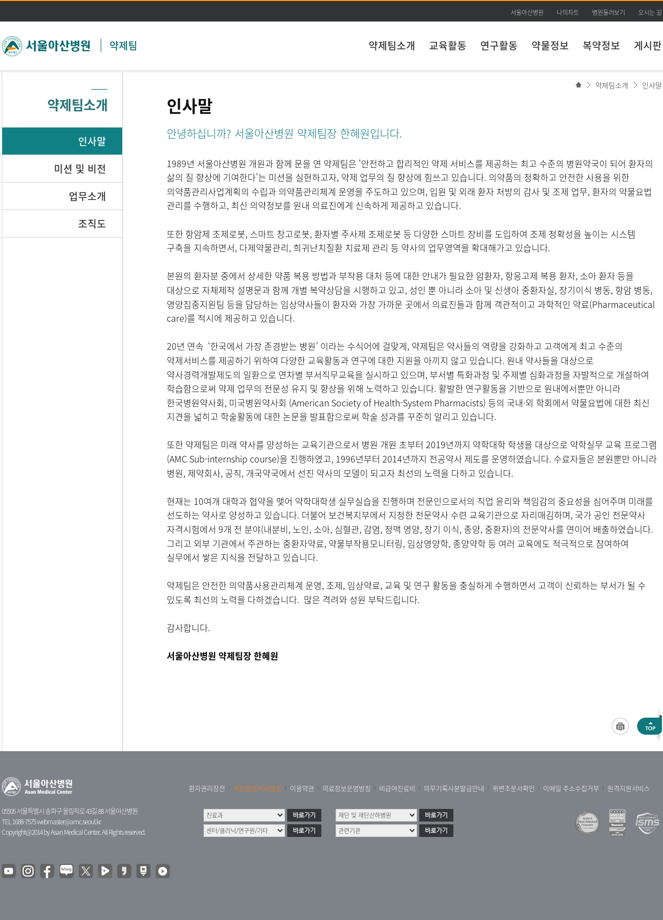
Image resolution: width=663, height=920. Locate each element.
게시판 (648, 45)
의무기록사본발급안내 (454, 789)
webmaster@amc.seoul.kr (69, 822)
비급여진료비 (397, 789)
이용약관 (302, 789)
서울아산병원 (527, 12)
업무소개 (87, 196)
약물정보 (550, 45)
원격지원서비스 (628, 789)
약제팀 (123, 45)
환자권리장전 (207, 789)
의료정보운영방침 (346, 789)
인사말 (652, 85)
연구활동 (499, 45)
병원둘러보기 (608, 12)
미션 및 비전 (80, 168)
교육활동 (448, 45)
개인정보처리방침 (257, 789)
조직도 (92, 223)
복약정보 (601, 45)
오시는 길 (650, 12)
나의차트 (568, 12)
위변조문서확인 (513, 789)
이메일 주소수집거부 (571, 789)
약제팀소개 (392, 45)
